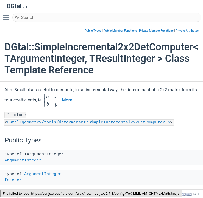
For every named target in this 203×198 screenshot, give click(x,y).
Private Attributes (187, 30)
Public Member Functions (120, 30)
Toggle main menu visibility (7, 15)
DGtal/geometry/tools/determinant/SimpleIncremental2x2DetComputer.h (88, 122)
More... (69, 100)
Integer (13, 180)
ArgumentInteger (22, 160)
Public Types (93, 30)
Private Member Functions (156, 30)
